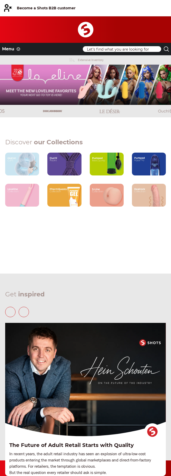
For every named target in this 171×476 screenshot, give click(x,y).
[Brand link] (28, 111)
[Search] (122, 49)
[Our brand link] (22, 164)
